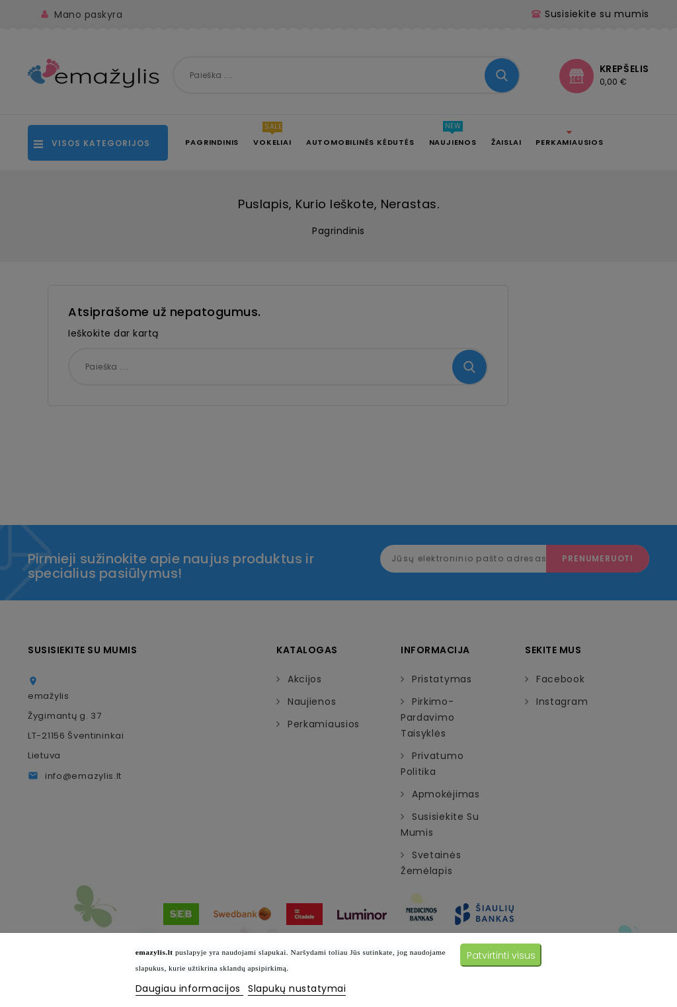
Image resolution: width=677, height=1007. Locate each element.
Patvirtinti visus (501, 955)
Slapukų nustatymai (297, 988)
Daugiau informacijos (190, 988)
